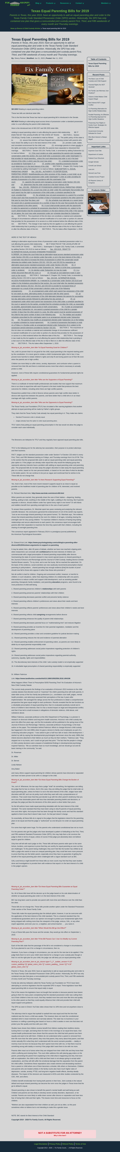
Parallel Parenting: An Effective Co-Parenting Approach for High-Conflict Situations (98, 117)
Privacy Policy (55, 1144)
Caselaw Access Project (96, 177)
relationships (47, 589)
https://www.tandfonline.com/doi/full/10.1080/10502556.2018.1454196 (42, 678)
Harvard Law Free (94, 173)
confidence (43, 552)
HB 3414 (14, 121)
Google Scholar (93, 162)
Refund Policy (68, 1144)
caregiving (41, 615)
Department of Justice (95, 154)
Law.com (91, 169)
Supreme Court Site (95, 150)
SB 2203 (14, 109)
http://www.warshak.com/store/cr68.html (48, 493)
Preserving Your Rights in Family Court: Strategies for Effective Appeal (97, 125)
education (56, 582)
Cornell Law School (94, 165)
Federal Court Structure (96, 158)
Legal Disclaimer (41, 1144)
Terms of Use (80, 1144)
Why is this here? (60, 1135)
